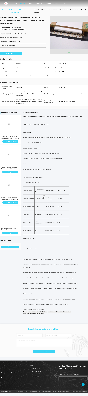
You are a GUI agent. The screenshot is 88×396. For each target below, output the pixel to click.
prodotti (8, 9)
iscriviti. (83, 378)
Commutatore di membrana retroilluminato (18, 11)
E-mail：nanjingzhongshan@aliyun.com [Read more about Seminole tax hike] (12, 372)
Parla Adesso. (11, 53)
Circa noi (39, 4)
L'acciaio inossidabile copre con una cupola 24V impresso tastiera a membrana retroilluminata (10, 138)
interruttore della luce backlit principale (33, 313)
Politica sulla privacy (6, 391)
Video (30, 4)
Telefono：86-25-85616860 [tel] (9, 370)
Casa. (3, 9)
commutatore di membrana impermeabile (59, 311)
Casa (15, 4)
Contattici (48, 4)
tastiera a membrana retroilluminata (37, 311)
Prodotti (23, 4)
